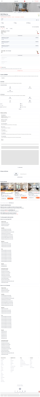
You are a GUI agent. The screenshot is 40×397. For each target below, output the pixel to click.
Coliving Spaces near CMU (4, 282)
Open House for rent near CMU (5, 271)
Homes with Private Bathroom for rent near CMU (7, 298)
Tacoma (2, 367)
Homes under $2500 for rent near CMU (6, 326)
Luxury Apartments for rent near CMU (6, 348)
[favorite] (37, 5)
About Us (31, 359)
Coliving (21, 359)
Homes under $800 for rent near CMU (6, 250)
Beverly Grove (12, 367)
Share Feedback (32, 367)
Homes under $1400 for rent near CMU (6, 255)
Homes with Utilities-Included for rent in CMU (7, 237)
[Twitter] (17, 391)
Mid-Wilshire (12, 370)
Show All (20, 109)
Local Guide (21, 360)
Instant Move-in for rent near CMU (5, 272)
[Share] (11, 192)
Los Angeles (2, 359)
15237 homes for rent (4, 338)
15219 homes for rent (4, 335)
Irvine (1, 366)
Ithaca (2, 378)
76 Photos (15, 12)
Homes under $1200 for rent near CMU (6, 254)
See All (11, 371)
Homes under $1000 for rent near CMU (6, 319)
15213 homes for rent (4, 332)
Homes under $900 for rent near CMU (6, 251)
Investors (31, 366)
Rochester (2, 374)
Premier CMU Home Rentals (4, 278)
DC (1, 371)
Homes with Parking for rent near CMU (6, 230)
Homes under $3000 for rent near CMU (6, 261)
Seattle (2, 360)
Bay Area (2, 370)
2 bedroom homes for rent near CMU (6, 245)
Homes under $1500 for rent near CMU (6, 257)
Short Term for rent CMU (4, 341)
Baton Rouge (2, 381)
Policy (30, 364)
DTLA (11, 364)
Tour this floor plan (20, 35)
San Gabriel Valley (13, 366)
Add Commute (20, 167)
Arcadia (2, 363)
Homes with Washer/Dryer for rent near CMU (7, 302)
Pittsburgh (2, 364)
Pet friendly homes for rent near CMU (6, 295)
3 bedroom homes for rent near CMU (6, 246)
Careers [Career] (31, 363)
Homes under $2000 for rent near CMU (6, 258)
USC (11, 359)
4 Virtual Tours (19, 12)
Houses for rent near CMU (4, 222)
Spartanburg (2, 377)
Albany (2, 373)
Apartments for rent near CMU (5, 224)
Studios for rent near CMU (4, 242)
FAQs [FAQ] (30, 360)
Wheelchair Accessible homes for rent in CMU (7, 305)
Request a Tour (20, 70)
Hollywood (12, 363)
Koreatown (12, 360)
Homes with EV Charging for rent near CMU (7, 234)
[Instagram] (22, 391)
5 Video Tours (24, 12)
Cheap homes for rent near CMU (5, 275)
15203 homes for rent (4, 331)
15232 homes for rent (4, 336)
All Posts (21, 366)
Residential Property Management (24, 364)
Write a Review (20, 177)
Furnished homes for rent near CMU (6, 233)
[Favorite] (12, 192)
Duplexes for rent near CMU (5, 225)
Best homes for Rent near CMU (5, 279)
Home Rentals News (23, 363)
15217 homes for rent (4, 266)
